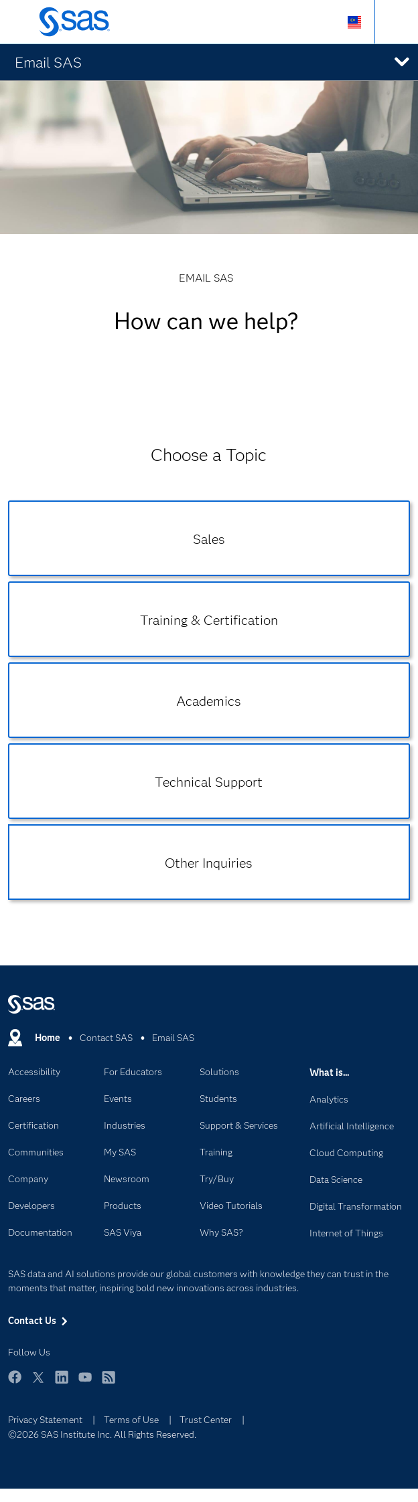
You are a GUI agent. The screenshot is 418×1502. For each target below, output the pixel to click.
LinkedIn (61, 1383)
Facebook (14, 1383)
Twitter (38, 1383)
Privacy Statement (45, 1420)
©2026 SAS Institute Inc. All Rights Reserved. (102, 1434)
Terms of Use (131, 1420)
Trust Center (206, 1420)
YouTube (85, 1383)
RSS (108, 1383)
